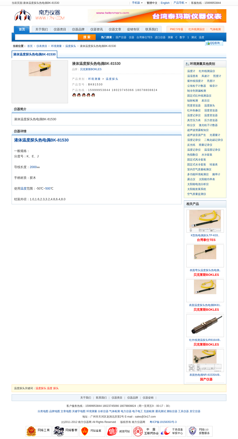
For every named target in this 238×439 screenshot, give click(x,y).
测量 (170, 37)
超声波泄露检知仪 (198, 130)
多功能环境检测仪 (198, 174)
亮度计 (211, 80)
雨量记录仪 (205, 144)
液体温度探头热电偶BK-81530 (34, 54)
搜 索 (86, 37)
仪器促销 (148, 397)
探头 (56, 388)
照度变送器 (194, 105)
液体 (18, 140)
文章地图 (66, 411)
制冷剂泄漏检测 (196, 90)
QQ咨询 (215, 42)
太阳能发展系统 (196, 189)
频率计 (216, 174)
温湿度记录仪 (212, 149)
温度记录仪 (194, 115)
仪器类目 (117, 397)
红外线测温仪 (197, 29)
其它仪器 (195, 411)
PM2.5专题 (176, 29)
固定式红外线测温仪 (199, 95)
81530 (63, 140)
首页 (30, 46)
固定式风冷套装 (196, 159)
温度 (201, 37)
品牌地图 (54, 411)
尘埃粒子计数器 (196, 85)
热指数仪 (192, 154)
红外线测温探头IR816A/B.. (205, 340)
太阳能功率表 (207, 179)
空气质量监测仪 (196, 194)
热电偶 (44, 140)
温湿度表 (192, 76)
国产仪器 (121, 37)
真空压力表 (194, 120)
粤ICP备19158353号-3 (163, 422)
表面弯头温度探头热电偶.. (205, 270)
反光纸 (191, 144)
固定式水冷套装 (196, 164)
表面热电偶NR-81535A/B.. (205, 374)
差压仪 (206, 100)
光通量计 (215, 135)
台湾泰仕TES (144, 37)
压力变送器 (211, 120)
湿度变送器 (211, 110)
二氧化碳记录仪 (213, 139)
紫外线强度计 (195, 80)
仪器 (131, 37)
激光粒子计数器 (208, 125)
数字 (182, 37)
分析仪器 (103, 411)
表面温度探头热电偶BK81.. (205, 305)
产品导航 (180, 2)
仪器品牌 (132, 397)
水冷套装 (207, 154)
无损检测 (149, 411)
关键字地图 (78, 411)
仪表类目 (41, 46)
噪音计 (214, 85)
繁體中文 (152, 2)
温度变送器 (211, 115)
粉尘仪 (191, 125)
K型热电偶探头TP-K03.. (205, 235)
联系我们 (101, 397)
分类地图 (43, 411)
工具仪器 (183, 411)
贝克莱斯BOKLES (91, 69)
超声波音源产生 (196, 135)
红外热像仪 (194, 110)
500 (47, 188)
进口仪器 (160, 37)
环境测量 (56, 46)
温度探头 (70, 46)
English (165, 2)
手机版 (137, 2)
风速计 (206, 76)
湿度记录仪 (194, 139)
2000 (33, 167)
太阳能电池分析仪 (198, 184)
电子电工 (137, 411)
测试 (194, 37)
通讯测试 (160, 411)
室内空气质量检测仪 (199, 169)
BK (53, 140)
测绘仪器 (172, 411)
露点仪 (191, 179)
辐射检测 (192, 100)
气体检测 (215, 29)
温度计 (191, 71)
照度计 (217, 76)
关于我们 (85, 397)
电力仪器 (126, 411)
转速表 (214, 164)
